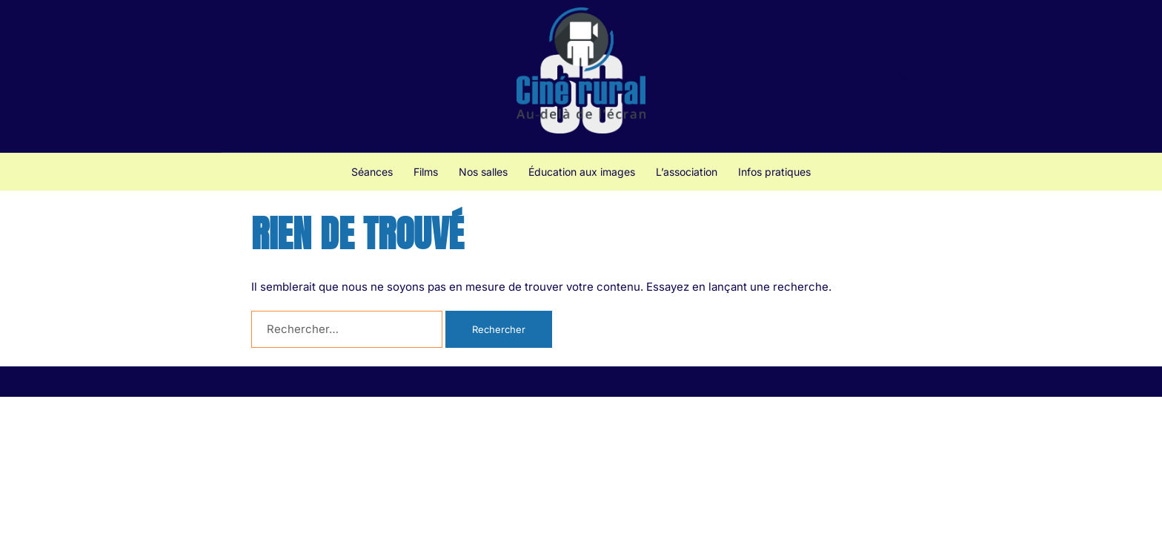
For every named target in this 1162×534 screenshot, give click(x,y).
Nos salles (483, 171)
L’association (686, 171)
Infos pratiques (774, 171)
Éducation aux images (581, 171)
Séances (372, 171)
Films (426, 171)
